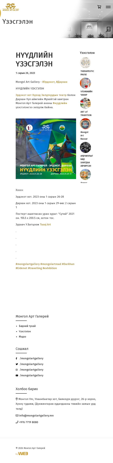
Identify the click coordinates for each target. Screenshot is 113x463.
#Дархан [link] (61, 82)
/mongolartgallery (29, 358)
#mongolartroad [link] (50, 264)
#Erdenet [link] (21, 268)
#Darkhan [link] (68, 264)
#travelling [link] (35, 268)
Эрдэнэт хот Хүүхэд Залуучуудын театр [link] (41, 95)
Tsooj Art (45, 224)
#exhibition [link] (50, 268)
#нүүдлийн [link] (60, 103)
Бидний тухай (27, 326)
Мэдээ (22, 336)
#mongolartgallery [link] (28, 264)
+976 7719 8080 (28, 422)
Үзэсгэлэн (25, 331)
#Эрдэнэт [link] (48, 82)
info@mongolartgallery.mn (36, 415)
